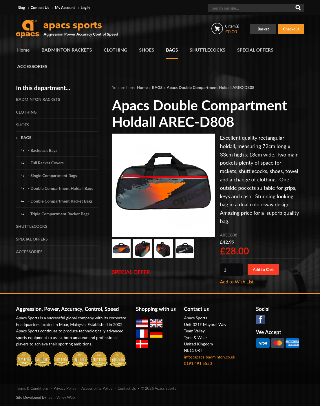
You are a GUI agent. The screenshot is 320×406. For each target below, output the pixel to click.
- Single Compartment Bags (52, 175)
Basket (263, 29)
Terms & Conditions (32, 388)
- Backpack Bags (42, 150)
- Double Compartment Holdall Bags (60, 188)
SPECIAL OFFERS (255, 49)
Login (85, 7)
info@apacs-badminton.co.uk (209, 356)
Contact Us (40, 7)
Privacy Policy (65, 388)
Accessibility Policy (96, 388)
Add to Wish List (236, 281)
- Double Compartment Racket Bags (59, 201)
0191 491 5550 (198, 363)
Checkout (291, 29)
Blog (21, 7)
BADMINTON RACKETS (66, 49)
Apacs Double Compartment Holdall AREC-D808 (211, 87)
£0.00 (232, 29)
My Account (65, 7)
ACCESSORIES (32, 66)
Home (23, 49)
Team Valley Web (61, 397)
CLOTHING (115, 49)
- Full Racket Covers (45, 162)
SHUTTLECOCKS (207, 49)
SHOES (146, 49)
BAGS (172, 49)
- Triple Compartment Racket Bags (58, 213)
